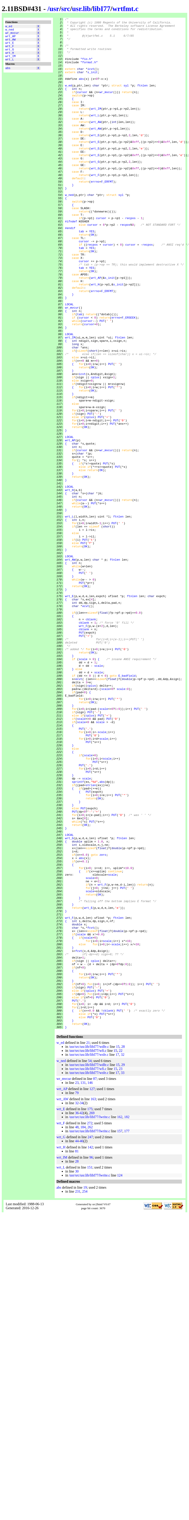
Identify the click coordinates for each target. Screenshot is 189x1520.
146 (90, 1285)
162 (119, 1319)
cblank (91, 740)
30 (77, 1373)
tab (81, 274)
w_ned (9, 31)
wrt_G (9, 55)
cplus (95, 449)
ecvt (85, 724)
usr (54, 9)
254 (84, 1394)
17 (117, 1257)
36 (77, 1315)
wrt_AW (10, 43)
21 (88, 1245)
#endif (70, 270)
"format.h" (89, 71)
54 (90, 1263)
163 (93, 1301)
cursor (82, 107)
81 (77, 1353)
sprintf (78, 935)
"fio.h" (86, 67)
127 (92, 1291)
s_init (92, 83)
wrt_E (9, 47)
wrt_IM (10, 63)
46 (81, 1343)
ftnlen (142, 99)
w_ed (8, 27)
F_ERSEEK (128, 378)
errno (95, 215)
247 (90, 1339)
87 (95, 1281)
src (65, 9)
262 (90, 1329)
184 (83, 1329)
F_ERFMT (107, 215)
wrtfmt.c (125, 9)
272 (89, 1325)
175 (90, 1311)
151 (89, 1369)
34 (81, 1305)
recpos (130, 258)
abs (7, 76)
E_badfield (127, 808)
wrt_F (9, 51)
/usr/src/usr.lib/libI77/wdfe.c (89, 1249)
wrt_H (9, 59)
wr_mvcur (12, 35)
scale (83, 788)
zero (102, 1022)
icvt (90, 79)
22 (120, 1253)
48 (77, 1329)
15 (118, 1249)
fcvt (90, 1110)
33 (122, 1275)
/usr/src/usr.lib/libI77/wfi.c (88, 1253)
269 (91, 1315)
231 (77, 1394)
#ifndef (71, 262)
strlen (91, 939)
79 (77, 1295)
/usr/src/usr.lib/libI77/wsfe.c (89, 1257)
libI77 (101, 9)
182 (126, 1319)
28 (123, 1249)
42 (81, 1315)
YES (91, 274)
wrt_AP (10, 39)
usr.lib (81, 9)
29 (123, 1267)
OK (92, 278)
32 (122, 1257)
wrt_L (9, 67)
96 (91, 1360)
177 (126, 1333)
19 (85, 1390)
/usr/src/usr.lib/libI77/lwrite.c (89, 1319)
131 (83, 1285)
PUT (102, 382)
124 (119, 1377)
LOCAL (69, 362)
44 (77, 1343)
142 (90, 1349)
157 (119, 1333)
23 (120, 1271)
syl (126, 99)
